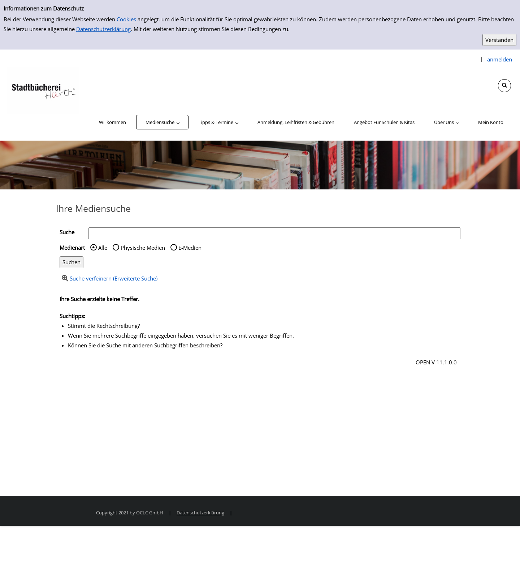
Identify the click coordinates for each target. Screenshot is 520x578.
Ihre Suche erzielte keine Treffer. (99, 299)
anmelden (499, 59)
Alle (102, 247)
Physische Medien (143, 247)
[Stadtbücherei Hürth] (43, 89)
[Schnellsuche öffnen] (504, 85)
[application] (162, 122)
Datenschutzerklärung (103, 29)
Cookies (126, 19)
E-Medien (190, 247)
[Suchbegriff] (274, 233)
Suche (67, 232)
